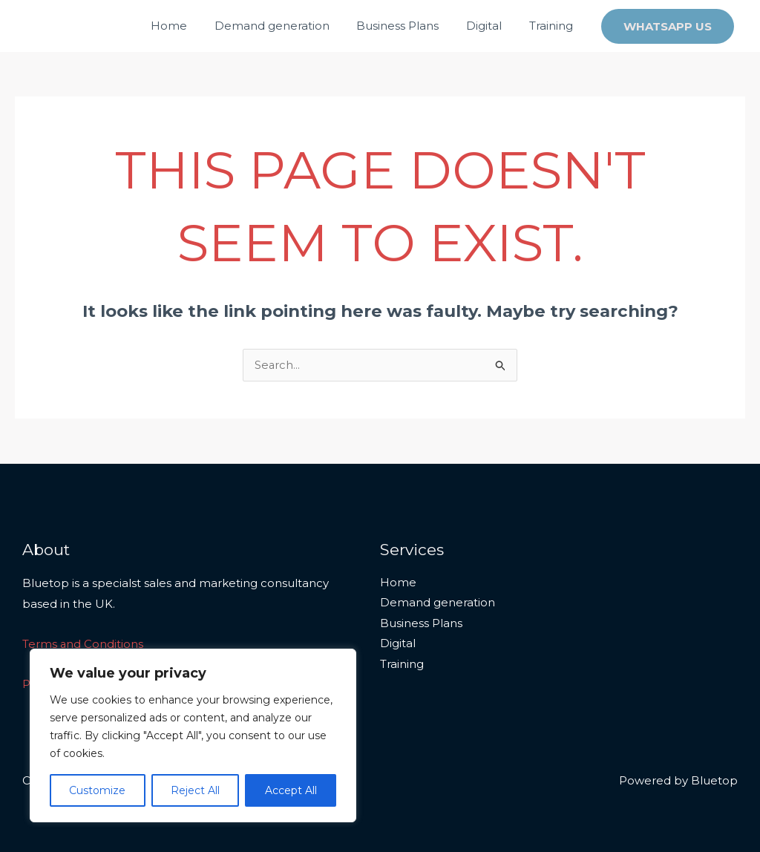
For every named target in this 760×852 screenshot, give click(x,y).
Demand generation (289, 26)
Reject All (195, 790)
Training (553, 26)
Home (191, 26)
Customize (97, 790)
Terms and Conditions (83, 645)
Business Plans (410, 26)
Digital (491, 26)
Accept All (291, 790)
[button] (667, 26)
